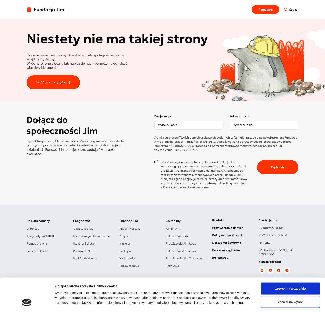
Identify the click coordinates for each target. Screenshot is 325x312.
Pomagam (265, 9)
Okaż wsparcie (83, 228)
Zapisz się (277, 167)
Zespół (124, 236)
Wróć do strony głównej (53, 82)
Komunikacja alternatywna (91, 236)
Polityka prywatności (227, 235)
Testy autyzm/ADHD (40, 236)
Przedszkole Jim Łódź (181, 243)
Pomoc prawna (37, 243)
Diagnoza (33, 228)
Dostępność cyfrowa (226, 243)
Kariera (124, 243)
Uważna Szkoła (83, 243)
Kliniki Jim (173, 228)
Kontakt (218, 220)
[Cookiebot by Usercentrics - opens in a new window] (27, 304)
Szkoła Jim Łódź (177, 236)
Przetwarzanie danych (227, 228)
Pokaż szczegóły (221, 304)
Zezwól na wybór (290, 274)
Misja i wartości (130, 228)
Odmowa (290, 288)
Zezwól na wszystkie (290, 261)
